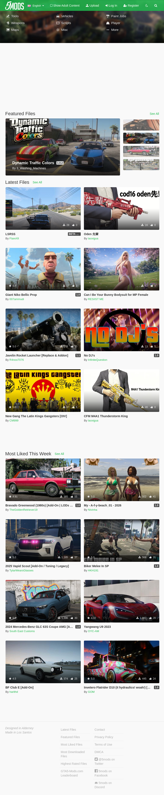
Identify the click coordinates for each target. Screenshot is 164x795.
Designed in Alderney (19, 728)
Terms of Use (103, 744)
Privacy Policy (104, 737)
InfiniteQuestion (97, 359)
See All (154, 113)
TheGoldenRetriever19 (23, 509)
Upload (92, 5)
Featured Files (70, 737)
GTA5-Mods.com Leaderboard (72, 773)
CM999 (13, 420)
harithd (13, 691)
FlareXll (14, 238)
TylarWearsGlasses (21, 570)
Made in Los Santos (18, 732)
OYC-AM (93, 631)
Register (131, 5)
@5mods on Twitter (105, 761)
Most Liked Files (71, 744)
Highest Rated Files (74, 763)
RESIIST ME (96, 299)
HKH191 (93, 570)
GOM (91, 691)
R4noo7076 (16, 359)
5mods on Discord (103, 785)
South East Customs (22, 631)
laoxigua (93, 238)
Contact (100, 729)
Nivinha (92, 509)
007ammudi (16, 299)
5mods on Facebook (103, 773)
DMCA (99, 752)
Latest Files (68, 729)
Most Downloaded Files (73, 754)
